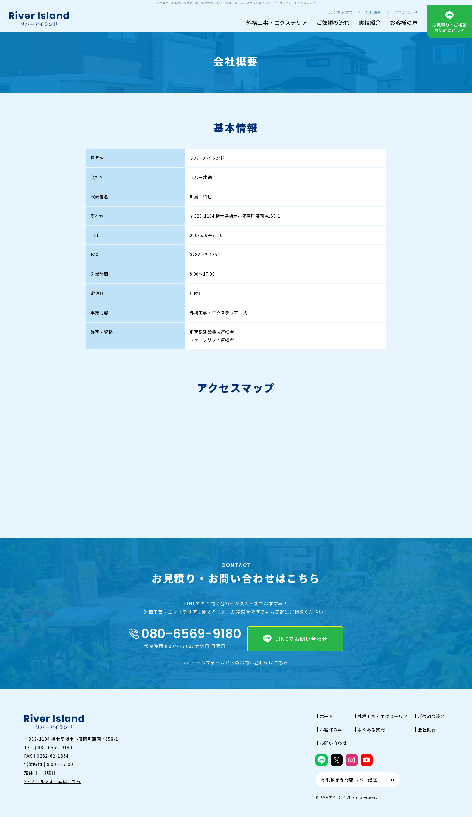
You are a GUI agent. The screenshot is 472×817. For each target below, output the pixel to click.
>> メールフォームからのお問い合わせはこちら (236, 662)
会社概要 (373, 12)
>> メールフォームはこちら (52, 781)
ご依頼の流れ (333, 22)
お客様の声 (404, 22)
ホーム (326, 716)
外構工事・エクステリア (276, 22)
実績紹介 (370, 22)
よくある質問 (341, 12)
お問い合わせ (406, 12)
